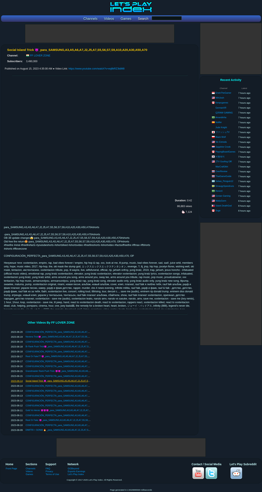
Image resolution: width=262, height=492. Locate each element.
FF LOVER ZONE (40, 55)
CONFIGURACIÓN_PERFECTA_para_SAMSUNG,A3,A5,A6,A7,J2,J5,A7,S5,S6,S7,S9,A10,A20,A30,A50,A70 (79, 332)
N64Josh (220, 97)
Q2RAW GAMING (224, 112)
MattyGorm (221, 200)
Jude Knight (221, 127)
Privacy (49, 471)
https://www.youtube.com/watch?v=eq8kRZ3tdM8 (96, 68)
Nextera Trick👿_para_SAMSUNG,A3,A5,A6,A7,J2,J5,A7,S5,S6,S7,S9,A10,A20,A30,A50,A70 (71, 336)
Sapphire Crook (223, 147)
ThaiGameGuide (224, 176)
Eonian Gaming (223, 196)
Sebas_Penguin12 (224, 181)
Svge (218, 210)
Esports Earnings (76, 471)
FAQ (48, 468)
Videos (29, 471)
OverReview (221, 171)
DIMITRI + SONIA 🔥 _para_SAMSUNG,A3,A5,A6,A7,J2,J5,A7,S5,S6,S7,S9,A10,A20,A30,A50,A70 (74, 430)
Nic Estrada (221, 142)
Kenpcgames (222, 102)
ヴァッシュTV (223, 132)
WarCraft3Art (222, 166)
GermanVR (221, 107)
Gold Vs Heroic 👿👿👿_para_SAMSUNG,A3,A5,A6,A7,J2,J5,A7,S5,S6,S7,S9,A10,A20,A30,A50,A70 (75, 410)
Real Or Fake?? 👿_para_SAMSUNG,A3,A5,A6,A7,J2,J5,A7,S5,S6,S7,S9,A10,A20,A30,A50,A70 (72, 356)
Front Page (11, 468)
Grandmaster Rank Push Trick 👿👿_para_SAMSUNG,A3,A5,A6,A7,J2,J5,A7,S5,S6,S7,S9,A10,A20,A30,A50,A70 (81, 371)
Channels (30, 468)
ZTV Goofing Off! (224, 161)
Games (29, 474)
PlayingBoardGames (225, 151)
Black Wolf (221, 137)
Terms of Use (52, 474)
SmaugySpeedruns (225, 186)
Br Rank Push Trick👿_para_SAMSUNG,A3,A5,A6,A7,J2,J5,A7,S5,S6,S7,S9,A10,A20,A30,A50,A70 (74, 346)
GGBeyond (73, 468)
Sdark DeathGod (224, 205)
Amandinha (220, 117)
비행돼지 (220, 156)
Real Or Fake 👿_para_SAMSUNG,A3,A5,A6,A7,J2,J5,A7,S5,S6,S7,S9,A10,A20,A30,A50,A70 (71, 420)
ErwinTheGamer (223, 93)
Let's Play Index (76, 474)
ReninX (219, 191)
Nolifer (219, 122)
